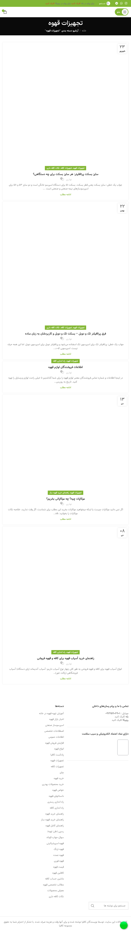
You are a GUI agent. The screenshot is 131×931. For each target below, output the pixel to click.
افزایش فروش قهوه (54, 743)
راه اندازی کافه (59, 361)
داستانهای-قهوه (56, 796)
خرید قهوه (59, 778)
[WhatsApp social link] (121, 3)
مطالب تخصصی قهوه (53, 885)
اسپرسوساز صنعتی (54, 725)
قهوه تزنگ (59, 849)
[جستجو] (104, 3)
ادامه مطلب (65, 194)
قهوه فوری (59, 861)
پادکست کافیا (57, 755)
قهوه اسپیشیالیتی (55, 843)
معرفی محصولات (55, 890)
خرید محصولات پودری (53, 784)
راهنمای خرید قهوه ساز (59, 492)
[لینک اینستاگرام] (126, 3)
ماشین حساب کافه (54, 879)
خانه (84, 31)
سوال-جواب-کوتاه (55, 837)
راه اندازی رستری (55, 802)
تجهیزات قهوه (78, 168)
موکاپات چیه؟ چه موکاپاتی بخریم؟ (65, 499)
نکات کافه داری (53, 168)
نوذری (69, 179)
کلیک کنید (76, 3)
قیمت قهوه (58, 867)
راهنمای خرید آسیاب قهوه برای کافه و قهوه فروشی (65, 658)
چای (62, 772)
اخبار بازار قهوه (56, 719)
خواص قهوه (58, 790)
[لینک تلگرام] (116, 3)
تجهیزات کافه (66, 168)
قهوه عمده (58, 855)
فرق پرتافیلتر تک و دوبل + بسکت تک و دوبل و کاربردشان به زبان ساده (65, 333)
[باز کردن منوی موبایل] (121, 12)
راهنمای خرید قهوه (54, 814)
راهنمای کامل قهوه (55, 826)
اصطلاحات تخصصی (54, 731)
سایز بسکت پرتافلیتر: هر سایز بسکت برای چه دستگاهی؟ (65, 174)
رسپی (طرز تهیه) (56, 831)
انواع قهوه (59, 749)
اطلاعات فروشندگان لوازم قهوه (65, 367)
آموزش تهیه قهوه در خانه (51, 713)
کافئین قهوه (58, 873)
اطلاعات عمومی (56, 737)
